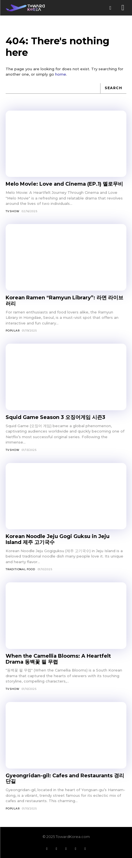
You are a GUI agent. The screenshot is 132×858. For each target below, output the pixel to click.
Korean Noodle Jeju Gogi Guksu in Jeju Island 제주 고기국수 (57, 539)
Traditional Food (20, 569)
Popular (13, 330)
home (60, 74)
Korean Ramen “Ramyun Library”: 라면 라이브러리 (64, 301)
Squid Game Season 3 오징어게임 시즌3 (55, 417)
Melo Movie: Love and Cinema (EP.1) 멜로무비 (64, 184)
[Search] (113, 88)
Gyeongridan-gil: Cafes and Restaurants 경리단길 (65, 779)
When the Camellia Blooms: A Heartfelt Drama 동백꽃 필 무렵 (58, 659)
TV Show (12, 211)
